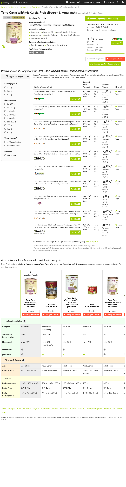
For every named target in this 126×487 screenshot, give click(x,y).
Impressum (63, 409)
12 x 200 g (11, 111)
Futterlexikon (45, 409)
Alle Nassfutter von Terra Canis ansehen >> (105, 64)
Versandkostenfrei (13, 146)
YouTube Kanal (118, 409)
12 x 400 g (11, 118)
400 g (9, 91)
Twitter (3, 413)
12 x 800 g (11, 115)
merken (30, 311)
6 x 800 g (11, 104)
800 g (9, 94)
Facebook (107, 409)
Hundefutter (12, 7)
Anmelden (109, 2)
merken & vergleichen (95, 59)
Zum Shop (116, 43)
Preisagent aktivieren (115, 59)
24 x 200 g (11, 122)
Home (3, 7)
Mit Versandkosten (14, 142)
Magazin (36, 409)
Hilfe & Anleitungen (8, 409)
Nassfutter (22, 7)
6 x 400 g (11, 108)
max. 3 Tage (11, 155)
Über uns (55, 409)
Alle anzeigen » (92, 242)
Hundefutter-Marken (24, 409)
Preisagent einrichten (30, 315)
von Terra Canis (34, 7)
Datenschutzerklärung (77, 409)
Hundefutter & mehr (92, 2)
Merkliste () (73, 2)
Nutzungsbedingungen (94, 409)
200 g (9, 87)
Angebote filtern (14, 77)
